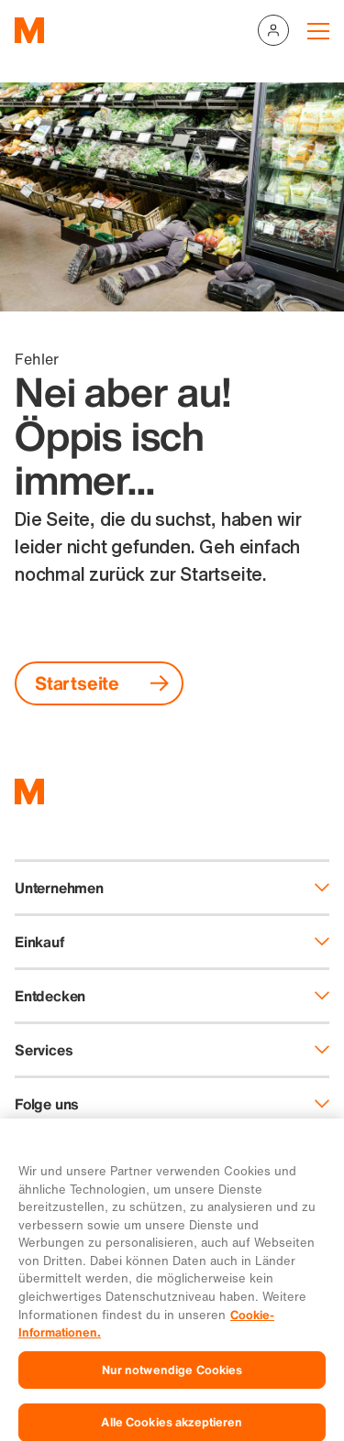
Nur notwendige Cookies (172, 1384)
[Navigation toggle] (318, 30)
